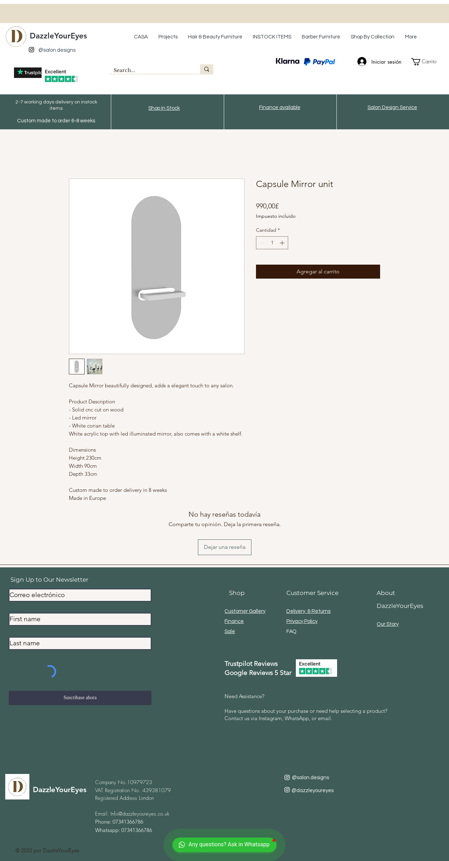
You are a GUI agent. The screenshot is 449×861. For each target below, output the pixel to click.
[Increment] (282, 243)
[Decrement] (261, 243)
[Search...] (149, 70)
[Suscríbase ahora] (80, 698)
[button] (215, 37)
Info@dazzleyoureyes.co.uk (140, 813)
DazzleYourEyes (58, 36)
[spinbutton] (272, 243)
